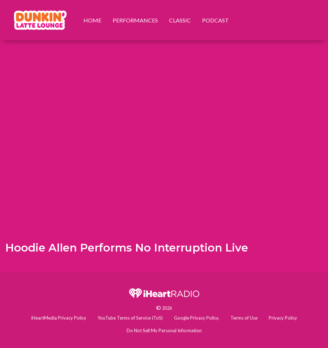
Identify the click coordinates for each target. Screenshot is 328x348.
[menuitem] (40, 20)
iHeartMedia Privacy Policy (58, 318)
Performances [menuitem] (135, 20)
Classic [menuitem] (180, 20)
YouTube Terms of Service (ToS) (130, 318)
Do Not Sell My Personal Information (164, 330)
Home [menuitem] (92, 20)
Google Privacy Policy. (196, 318)
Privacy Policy (283, 318)
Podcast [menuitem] (215, 20)
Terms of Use (243, 318)
